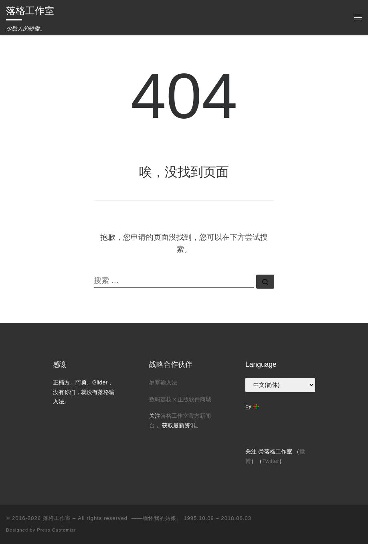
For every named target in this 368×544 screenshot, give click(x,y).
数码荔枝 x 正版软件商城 (180, 399)
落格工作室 (57, 518)
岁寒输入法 (163, 382)
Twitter (270, 461)
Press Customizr (56, 530)
